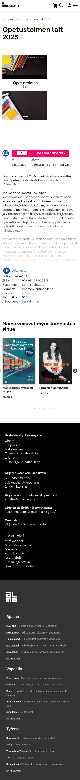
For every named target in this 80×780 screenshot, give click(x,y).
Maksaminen (14, 449)
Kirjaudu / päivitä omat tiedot (26, 524)
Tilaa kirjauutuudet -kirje (22, 462)
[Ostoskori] (55, 5)
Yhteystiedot (14, 541)
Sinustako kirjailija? (18, 545)
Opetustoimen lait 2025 (34, 19)
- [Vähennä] (14, 153)
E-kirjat (10, 457)
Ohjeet (10, 440)
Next (75, 370)
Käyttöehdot (14, 557)
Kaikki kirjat (30, 301)
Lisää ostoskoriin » (50, 153)
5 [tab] (39, 408)
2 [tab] (25, 408)
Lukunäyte (18, 270)
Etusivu (7, 19)
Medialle (11, 549)
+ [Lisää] (29, 153)
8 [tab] (54, 408)
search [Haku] (61, 5)
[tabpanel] (19, 369)
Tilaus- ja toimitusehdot (22, 453)
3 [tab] (29, 408)
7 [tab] (49, 408)
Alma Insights (15, 553)
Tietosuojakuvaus (17, 561)
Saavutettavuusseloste (21, 566)
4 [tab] (34, 408)
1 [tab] (20, 408)
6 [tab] (44, 408)
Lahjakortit (12, 445)
